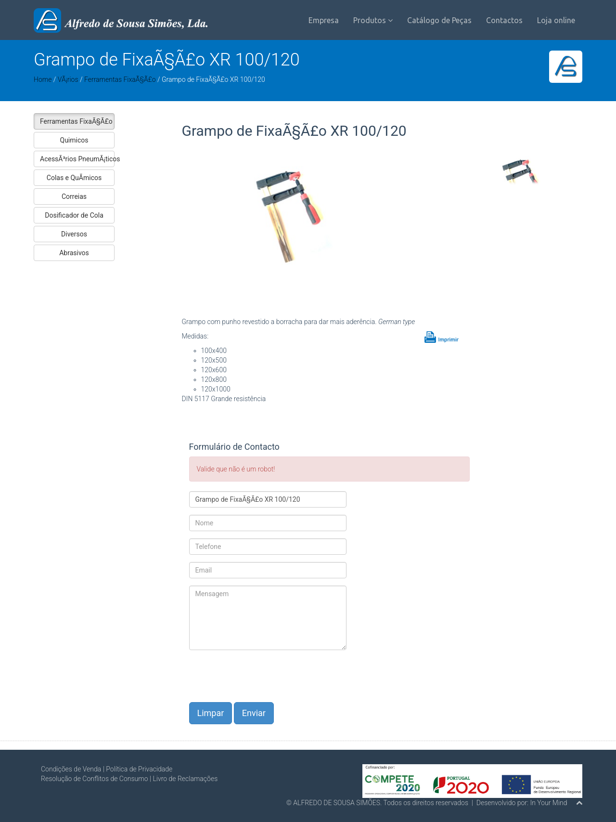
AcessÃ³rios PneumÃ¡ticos (77, 159)
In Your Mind (548, 803)
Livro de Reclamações (185, 779)
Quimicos (74, 140)
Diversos (74, 234)
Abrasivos (74, 253)
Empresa (323, 20)
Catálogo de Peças (439, 20)
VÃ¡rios (68, 79)
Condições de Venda (71, 769)
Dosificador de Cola (74, 215)
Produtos (373, 20)
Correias (74, 196)
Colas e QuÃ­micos (74, 178)
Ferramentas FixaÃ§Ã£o (120, 79)
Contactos (504, 20)
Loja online (556, 20)
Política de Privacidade (139, 769)
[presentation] (262, 676)
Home (42, 79)
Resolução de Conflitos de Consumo (94, 779)
